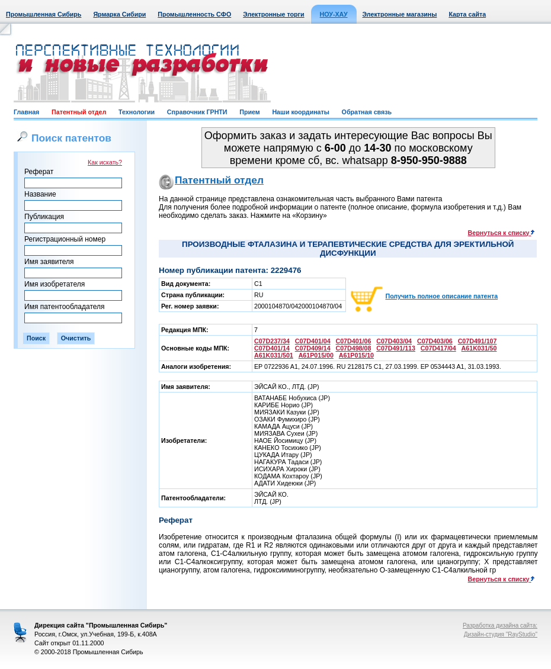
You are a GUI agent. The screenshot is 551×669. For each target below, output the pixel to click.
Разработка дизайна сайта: (500, 625)
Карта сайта (467, 14)
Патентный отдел (79, 111)
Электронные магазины (400, 14)
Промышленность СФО (194, 14)
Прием (249, 111)
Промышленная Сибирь (43, 14)
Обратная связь (367, 111)
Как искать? (105, 162)
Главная (26, 111)
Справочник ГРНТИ (197, 111)
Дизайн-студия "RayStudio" (500, 634)
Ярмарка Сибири (119, 14)
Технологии (136, 111)
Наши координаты (300, 111)
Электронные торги (273, 14)
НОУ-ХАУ (334, 14)
